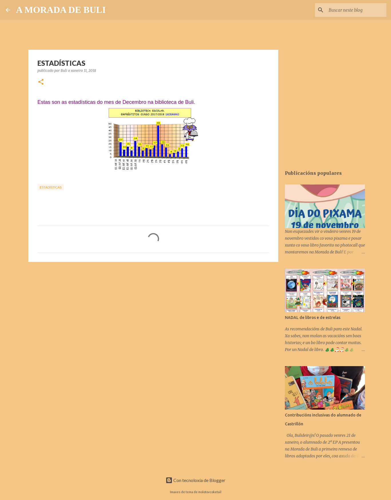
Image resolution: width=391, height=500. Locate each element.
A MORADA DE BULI (61, 10)
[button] (40, 82)
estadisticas (50, 187)
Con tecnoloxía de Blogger (195, 480)
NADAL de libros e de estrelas (312, 317)
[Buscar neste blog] (356, 10)
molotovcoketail (209, 492)
